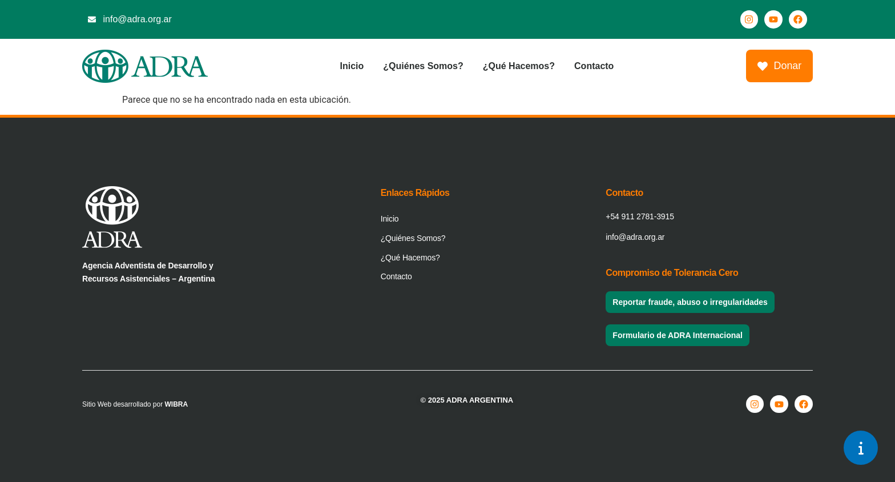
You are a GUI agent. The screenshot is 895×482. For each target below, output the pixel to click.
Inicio (352, 66)
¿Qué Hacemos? (518, 66)
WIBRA (176, 404)
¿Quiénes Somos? (423, 66)
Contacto (594, 66)
